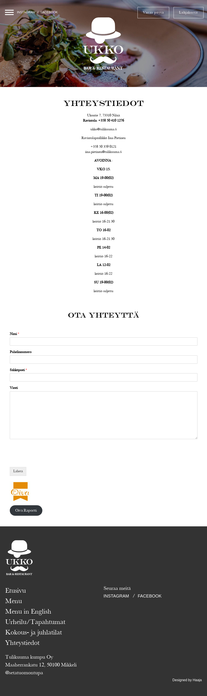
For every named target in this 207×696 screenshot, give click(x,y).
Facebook (49, 12)
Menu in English (28, 611)
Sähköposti (18, 370)
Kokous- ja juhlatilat (33, 632)
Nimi (14, 334)
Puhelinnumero (20, 352)
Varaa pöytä (153, 12)
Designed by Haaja (187, 680)
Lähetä (18, 471)
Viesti (14, 388)
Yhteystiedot (22, 643)
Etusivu (15, 591)
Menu (13, 601)
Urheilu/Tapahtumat (35, 622)
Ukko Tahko (103, 69)
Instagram (26, 12)
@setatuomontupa (24, 672)
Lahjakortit (188, 12)
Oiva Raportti (26, 510)
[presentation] (43, 459)
